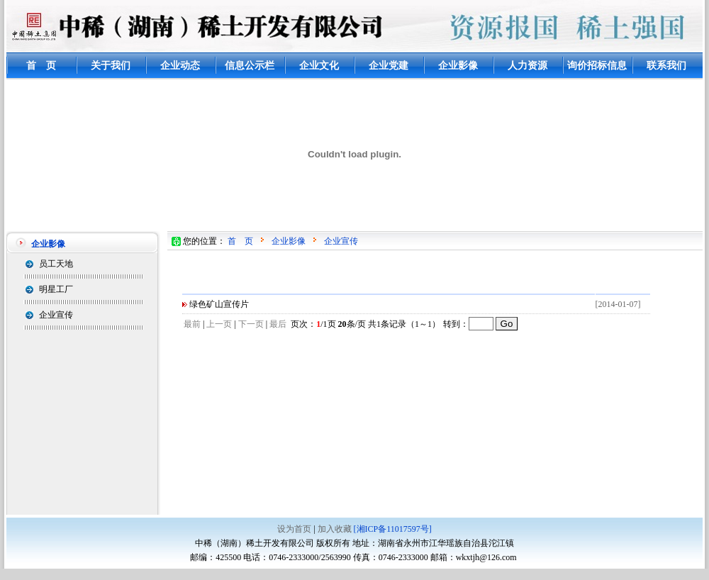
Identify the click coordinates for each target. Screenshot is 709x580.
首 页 (41, 65)
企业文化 (319, 65)
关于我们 (110, 65)
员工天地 (56, 264)
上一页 (219, 324)
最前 (192, 324)
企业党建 (388, 65)
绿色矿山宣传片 (219, 304)
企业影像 (458, 65)
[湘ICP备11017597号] (393, 529)
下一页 (251, 324)
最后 (277, 324)
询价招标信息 (597, 65)
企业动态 (180, 65)
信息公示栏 (249, 65)
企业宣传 (56, 315)
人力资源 (527, 65)
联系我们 (666, 65)
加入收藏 (335, 529)
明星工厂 (56, 289)
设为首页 (294, 529)
